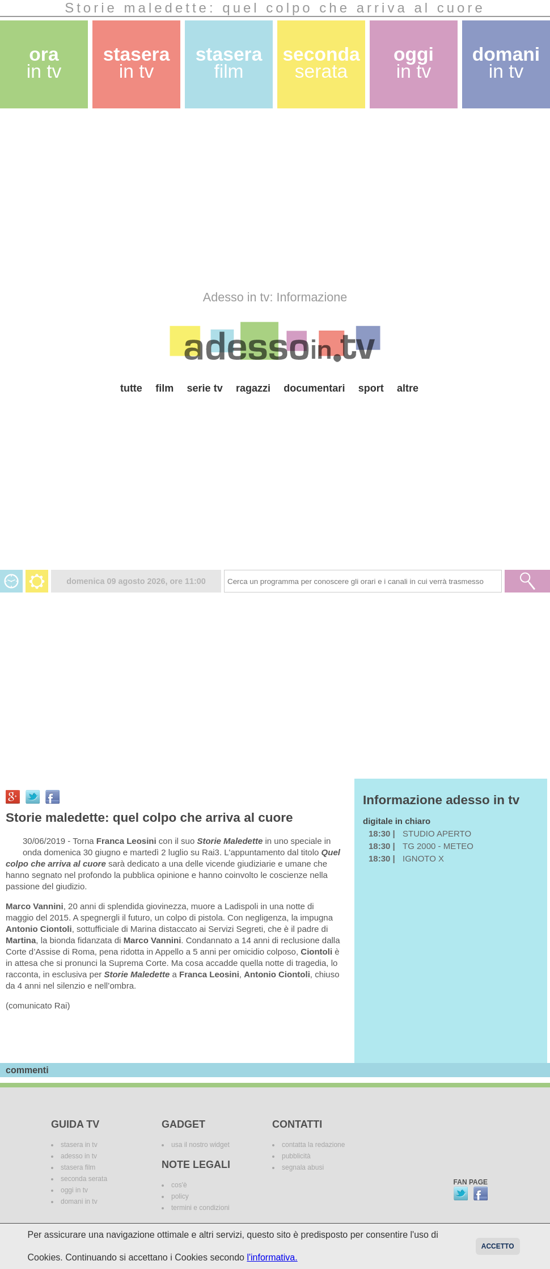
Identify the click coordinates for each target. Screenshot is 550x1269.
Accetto (497, 1246)
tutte (131, 388)
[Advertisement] (206, 199)
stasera (136, 63)
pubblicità (296, 1156)
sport (371, 388)
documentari (314, 388)
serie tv (205, 388)
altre (407, 388)
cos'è (179, 1185)
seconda (320, 63)
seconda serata (84, 1179)
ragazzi (253, 388)
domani (506, 63)
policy (180, 1196)
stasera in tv (79, 1145)
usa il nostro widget (200, 1145)
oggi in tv (74, 1190)
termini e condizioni (200, 1208)
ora (44, 63)
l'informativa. (272, 1257)
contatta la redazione (313, 1145)
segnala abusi (303, 1167)
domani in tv (79, 1201)
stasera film (78, 1167)
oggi (414, 63)
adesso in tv (79, 1156)
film (164, 388)
